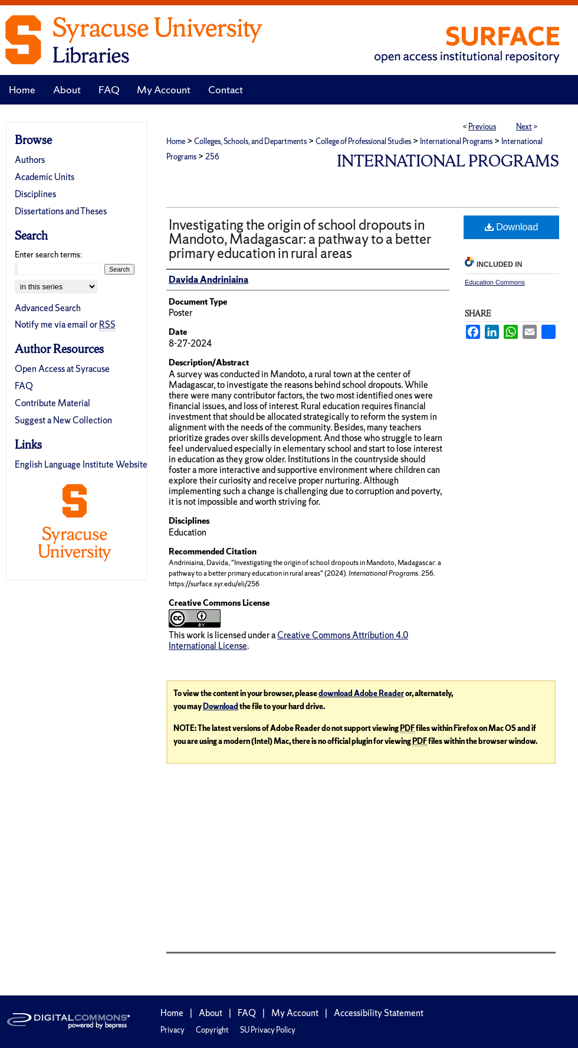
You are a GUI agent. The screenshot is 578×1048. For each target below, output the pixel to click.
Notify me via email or (65, 324)
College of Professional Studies (363, 141)
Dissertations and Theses (61, 211)
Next (524, 127)
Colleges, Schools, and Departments (250, 141)
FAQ (24, 386)
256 (212, 157)
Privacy (172, 1030)
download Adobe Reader (361, 693)
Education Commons (495, 282)
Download (511, 227)
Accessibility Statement (378, 1013)
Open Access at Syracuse (62, 369)
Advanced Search (48, 308)
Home (175, 141)
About (210, 1013)
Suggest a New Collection (63, 420)
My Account (294, 1013)
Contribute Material (52, 403)
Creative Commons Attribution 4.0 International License (288, 640)
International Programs (456, 141)
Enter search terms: (48, 254)
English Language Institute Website (81, 464)
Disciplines (35, 194)
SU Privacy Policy (267, 1030)
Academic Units (44, 177)
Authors (30, 160)
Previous (482, 127)
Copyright (212, 1030)
